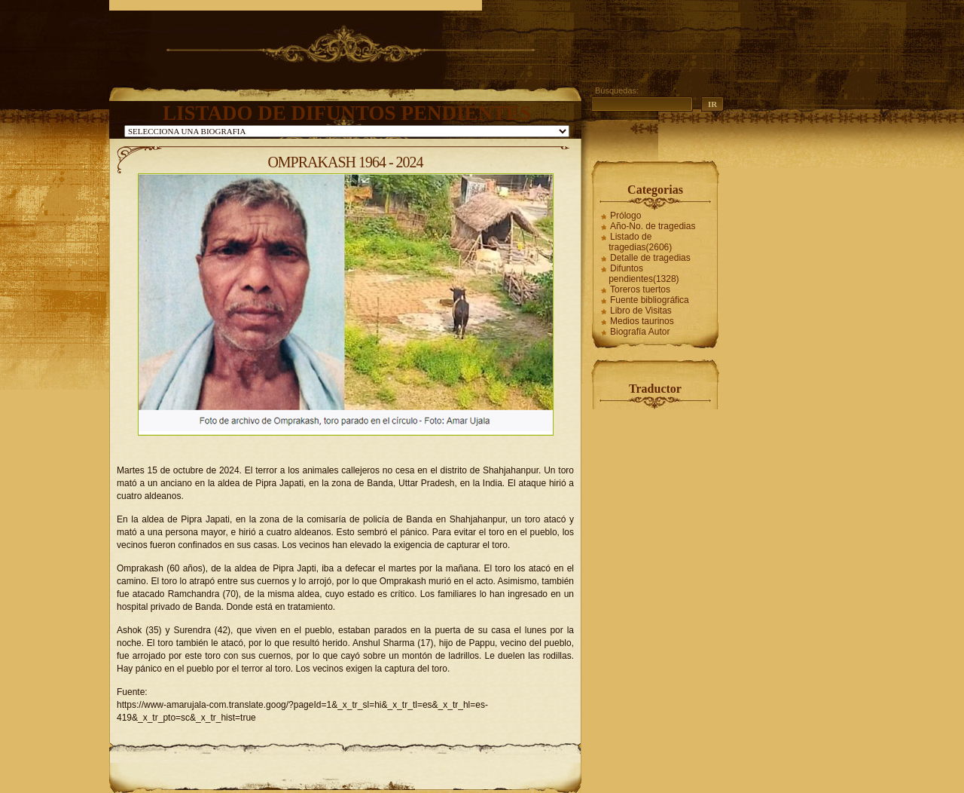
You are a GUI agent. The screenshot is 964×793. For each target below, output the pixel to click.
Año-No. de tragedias (652, 226)
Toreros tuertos (640, 289)
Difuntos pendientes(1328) (644, 273)
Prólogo (625, 215)
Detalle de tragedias (650, 258)
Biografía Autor (640, 331)
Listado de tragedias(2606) (640, 242)
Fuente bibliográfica (649, 300)
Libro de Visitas (641, 310)
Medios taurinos (642, 321)
